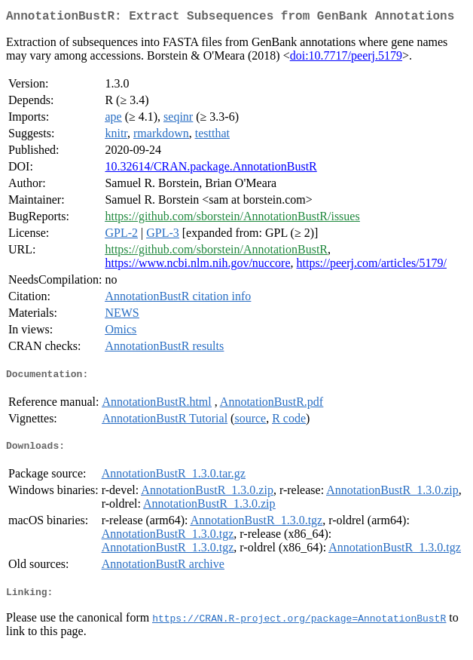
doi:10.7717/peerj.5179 (346, 58)
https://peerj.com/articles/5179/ (371, 265)
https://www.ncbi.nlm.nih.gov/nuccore (197, 265)
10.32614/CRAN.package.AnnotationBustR (210, 169)
